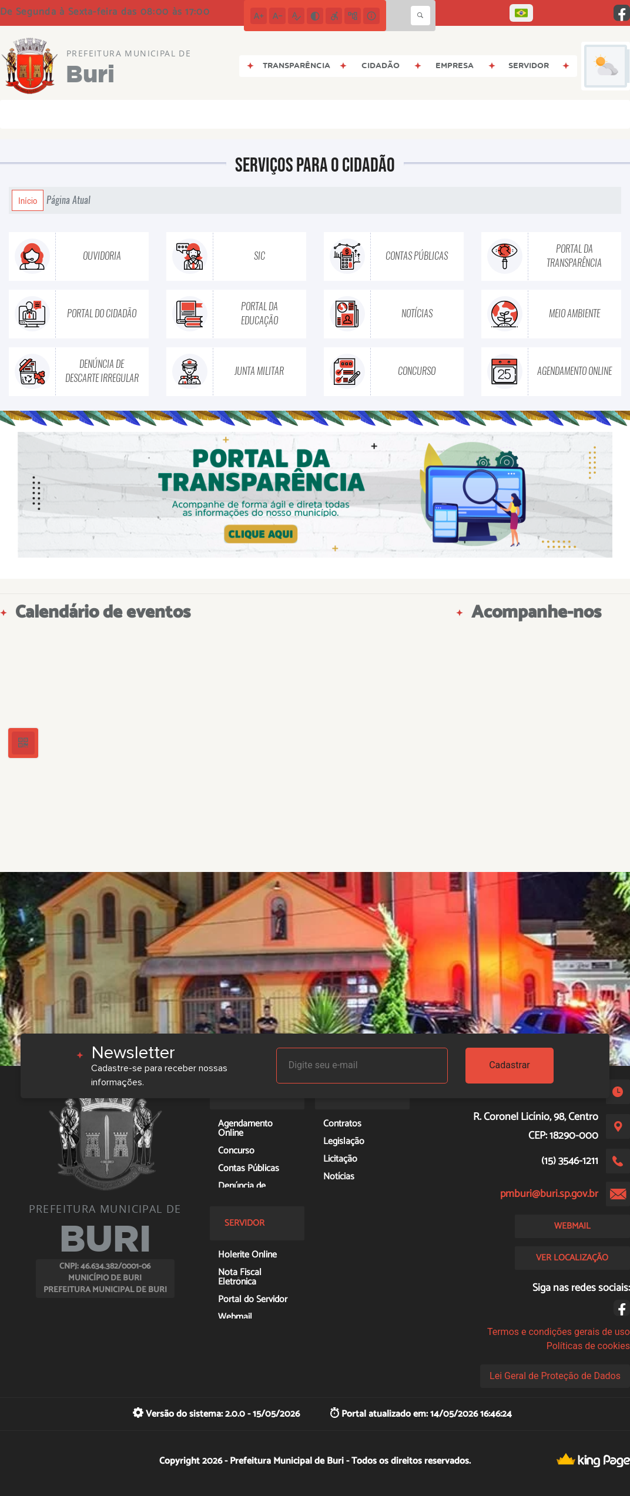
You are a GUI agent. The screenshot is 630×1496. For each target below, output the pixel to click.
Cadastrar (509, 1065)
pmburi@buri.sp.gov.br (549, 1194)
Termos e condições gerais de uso (558, 1331)
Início (27, 200)
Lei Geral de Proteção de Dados (555, 1375)
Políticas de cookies (588, 1345)
